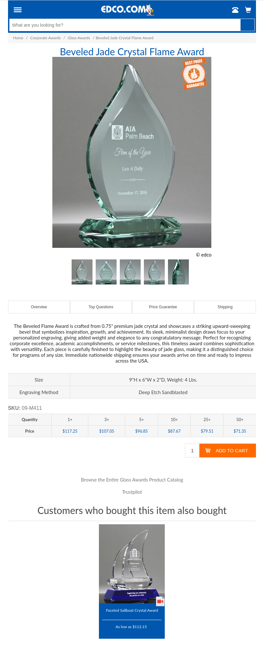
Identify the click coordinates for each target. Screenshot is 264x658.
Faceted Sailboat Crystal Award (132, 610)
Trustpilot (132, 492)
